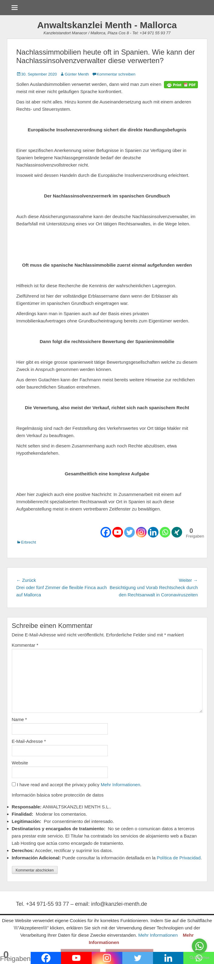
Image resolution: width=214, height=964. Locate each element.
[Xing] (177, 532)
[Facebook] (105, 532)
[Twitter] (129, 532)
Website (20, 762)
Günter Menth (77, 74)
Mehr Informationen (120, 784)
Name (19, 719)
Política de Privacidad (179, 857)
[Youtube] (117, 532)
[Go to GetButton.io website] (199, 958)
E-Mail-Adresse (29, 741)
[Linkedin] (153, 532)
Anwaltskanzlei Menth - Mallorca (107, 25)
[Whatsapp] (165, 532)
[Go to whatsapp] (199, 946)
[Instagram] (141, 532)
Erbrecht (28, 542)
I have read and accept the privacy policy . (76, 784)
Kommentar (25, 645)
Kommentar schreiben (116, 74)
